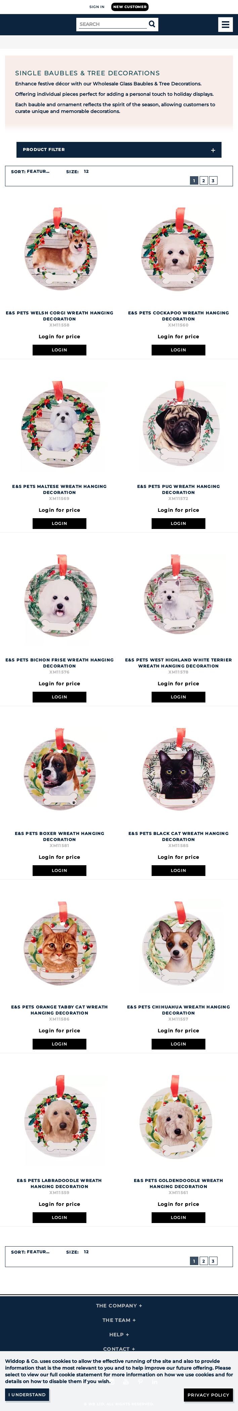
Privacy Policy (208, 1395)
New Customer (130, 7)
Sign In (97, 7)
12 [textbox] (86, 171)
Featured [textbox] (40, 171)
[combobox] (42, 171)
